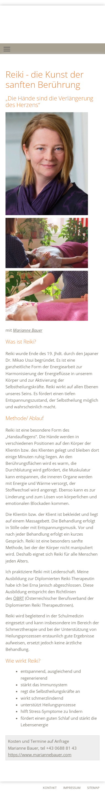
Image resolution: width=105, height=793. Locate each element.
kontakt (50, 788)
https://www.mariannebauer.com (39, 754)
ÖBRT (18, 598)
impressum (72, 788)
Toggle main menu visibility (7, 47)
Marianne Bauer (27, 330)
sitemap (93, 788)
